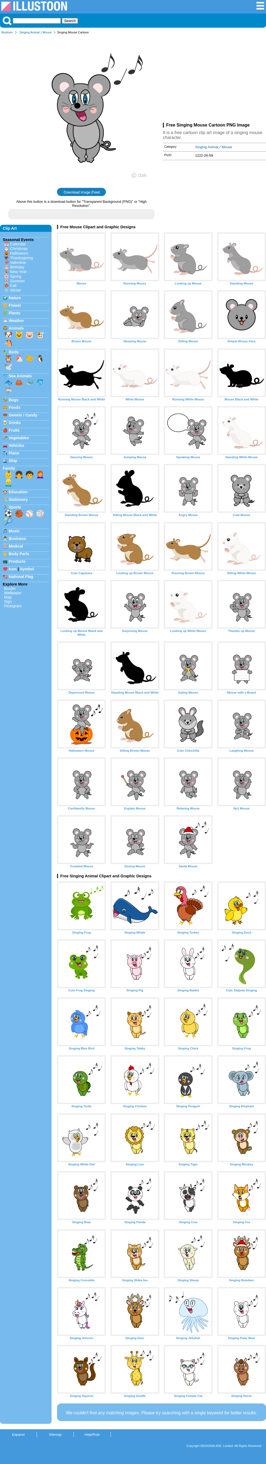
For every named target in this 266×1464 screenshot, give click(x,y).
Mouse (47, 32)
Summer (17, 281)
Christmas (19, 248)
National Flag (21, 576)
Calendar (18, 244)
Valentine (18, 262)
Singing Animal (30, 32)
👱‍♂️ (8, 482)
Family (9, 468)
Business (17, 538)
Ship (13, 461)
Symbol (27, 569)
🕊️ (8, 367)
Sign (8, 601)
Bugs (13, 400)
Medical (16, 546)
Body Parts (19, 554)
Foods (14, 407)
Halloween (19, 253)
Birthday (17, 267)
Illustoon (7, 32)
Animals (16, 328)
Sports (15, 507)
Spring (15, 276)
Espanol (18, 1435)
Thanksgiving (21, 258)
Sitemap (55, 1435)
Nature (15, 298)
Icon (13, 569)
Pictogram (13, 606)
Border (10, 588)
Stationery (18, 499)
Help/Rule (92, 1435)
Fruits (14, 430)
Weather (16, 320)
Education (18, 492)
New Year (18, 272)
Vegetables (19, 438)
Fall (13, 285)
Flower (15, 305)
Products (17, 561)
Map (8, 597)
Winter (15, 290)
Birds (14, 352)
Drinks (15, 422)
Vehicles (16, 445)
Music (14, 531)
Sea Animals (20, 376)
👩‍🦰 (40, 474)
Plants (14, 313)
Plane (14, 453)
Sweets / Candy (23, 415)
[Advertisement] (214, 79)
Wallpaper (12, 593)
